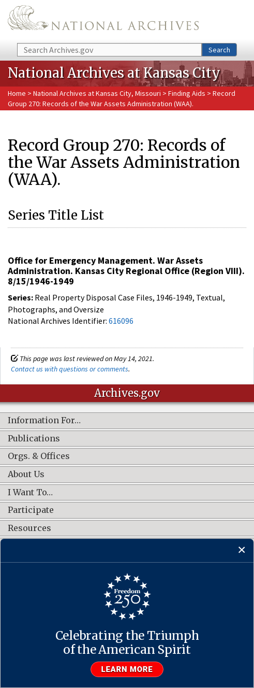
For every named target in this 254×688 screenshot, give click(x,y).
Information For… (44, 420)
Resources (29, 528)
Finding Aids (186, 93)
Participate (31, 510)
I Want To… (30, 492)
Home (17, 93)
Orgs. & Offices (39, 456)
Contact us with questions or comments (69, 369)
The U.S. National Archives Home (103, 20)
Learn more (127, 669)
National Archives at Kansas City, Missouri (97, 93)
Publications (34, 438)
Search (219, 49)
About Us (26, 474)
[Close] (241, 550)
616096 (121, 321)
